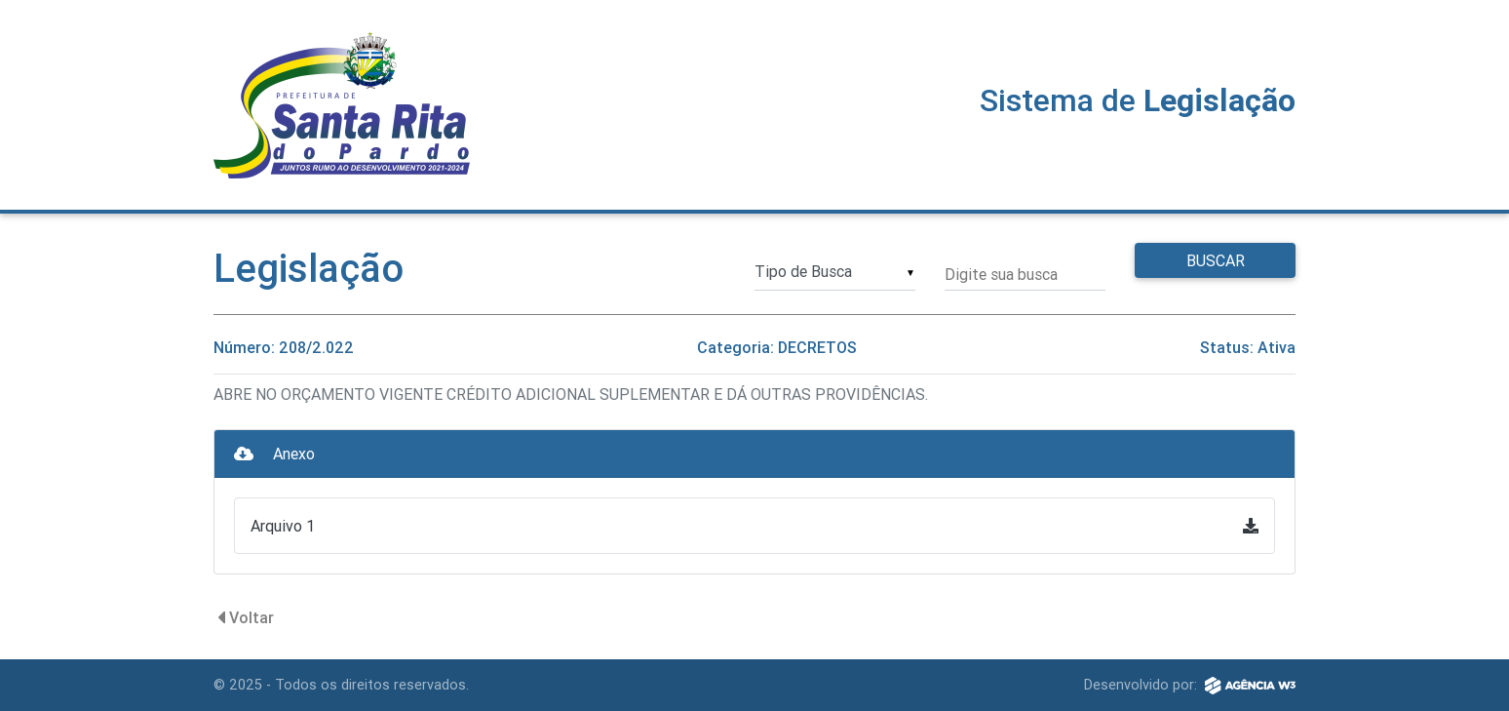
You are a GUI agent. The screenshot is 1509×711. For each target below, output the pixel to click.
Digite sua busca (1001, 274)
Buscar (1215, 260)
